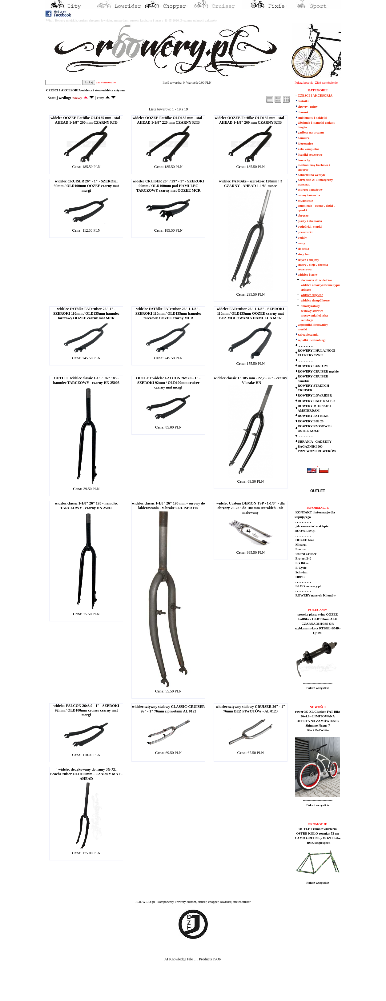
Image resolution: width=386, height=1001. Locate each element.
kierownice (305, 143)
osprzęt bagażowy (310, 189)
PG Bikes (301, 563)
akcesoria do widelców (316, 280)
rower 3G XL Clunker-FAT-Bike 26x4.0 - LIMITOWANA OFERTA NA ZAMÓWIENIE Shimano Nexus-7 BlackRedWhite (317, 721)
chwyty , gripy (308, 106)
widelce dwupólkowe (315, 300)
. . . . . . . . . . (305, 345)
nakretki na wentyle (311, 175)
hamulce (303, 138)
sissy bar (304, 254)
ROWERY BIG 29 (311, 421)
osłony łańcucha (309, 195)
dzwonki (304, 112)
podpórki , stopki (310, 226)
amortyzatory (310, 306)
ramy (301, 243)
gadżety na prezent (311, 132)
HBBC (300, 577)
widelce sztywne (312, 295)
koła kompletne (308, 149)
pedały (302, 237)
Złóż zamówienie (326, 82)
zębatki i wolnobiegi (312, 340)
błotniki (303, 101)
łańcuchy (304, 160)
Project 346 (303, 558)
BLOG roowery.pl (308, 586)
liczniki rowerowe (310, 154)
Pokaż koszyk (304, 82)
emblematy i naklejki (312, 117)
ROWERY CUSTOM (313, 366)
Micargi (301, 544)
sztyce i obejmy (308, 259)
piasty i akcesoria (310, 221)
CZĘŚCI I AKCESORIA (315, 95)
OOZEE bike (304, 540)
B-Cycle (301, 567)
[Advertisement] (114, 986)
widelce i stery (308, 274)
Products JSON (210, 959)
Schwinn (301, 572)
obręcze (303, 215)
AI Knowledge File (178, 959)
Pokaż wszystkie (317, 688)
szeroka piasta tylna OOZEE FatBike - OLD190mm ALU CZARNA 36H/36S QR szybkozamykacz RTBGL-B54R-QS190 (318, 624)
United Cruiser (305, 554)
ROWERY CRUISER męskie (318, 371)
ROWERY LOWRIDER (315, 395)
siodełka (303, 248)
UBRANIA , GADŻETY (315, 441)
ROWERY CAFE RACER (316, 401)
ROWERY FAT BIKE (313, 415)
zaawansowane (106, 82)
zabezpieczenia (308, 334)
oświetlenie (305, 200)
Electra (300, 549)
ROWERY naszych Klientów (315, 595)
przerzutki (305, 232)
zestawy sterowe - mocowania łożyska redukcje (314, 315)
